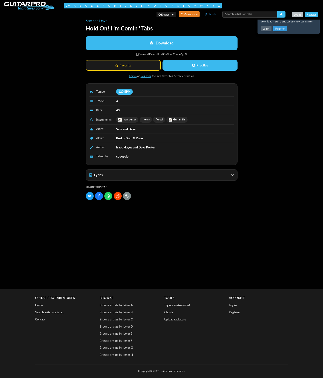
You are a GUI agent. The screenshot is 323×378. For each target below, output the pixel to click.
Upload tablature (175, 319)
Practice (200, 65)
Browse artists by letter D (116, 326)
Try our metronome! (177, 305)
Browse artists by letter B (116, 312)
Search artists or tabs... (49, 312)
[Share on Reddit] (118, 196)
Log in (266, 28)
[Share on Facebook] (99, 196)
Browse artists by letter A (116, 305)
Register (280, 28)
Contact (40, 319)
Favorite (123, 65)
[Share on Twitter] (90, 196)
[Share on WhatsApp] (108, 196)
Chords (210, 14)
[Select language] (166, 14)
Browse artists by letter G (116, 347)
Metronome (189, 14)
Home (39, 305)
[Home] (29, 6)
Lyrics (161, 175)
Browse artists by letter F (116, 340)
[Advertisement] (162, 235)
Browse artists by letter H (116, 354)
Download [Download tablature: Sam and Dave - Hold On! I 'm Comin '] (162, 43)
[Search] (281, 14)
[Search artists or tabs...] (250, 14)
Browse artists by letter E (116, 333)
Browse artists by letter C (116, 319)
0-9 (67, 5)
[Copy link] (127, 196)
